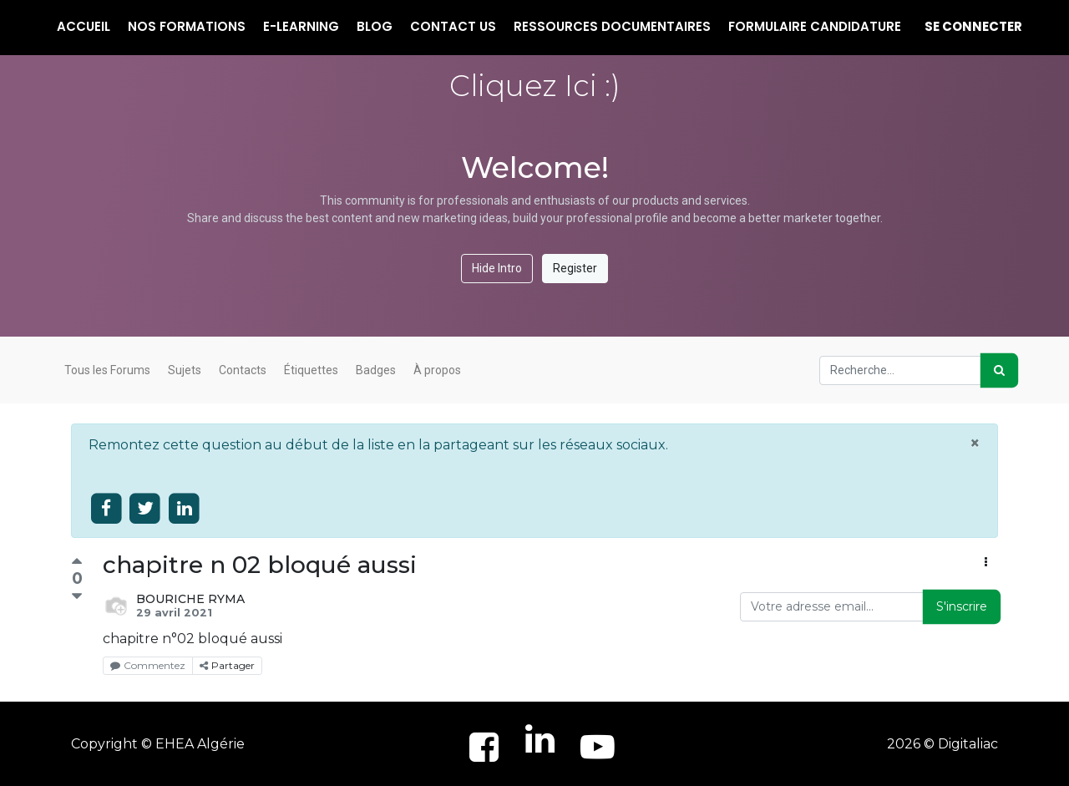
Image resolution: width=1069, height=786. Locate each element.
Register (575, 268)
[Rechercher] (999, 370)
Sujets (184, 370)
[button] (986, 562)
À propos (437, 370)
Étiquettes (311, 370)
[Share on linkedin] (184, 509)
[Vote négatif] (77, 596)
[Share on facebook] (106, 509)
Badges (376, 370)
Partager (227, 665)
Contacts (242, 370)
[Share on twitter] (146, 509)
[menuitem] (83, 27)
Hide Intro (497, 268)
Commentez (147, 665)
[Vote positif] (77, 563)
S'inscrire (961, 606)
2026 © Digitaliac (942, 744)
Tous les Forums (107, 370)
